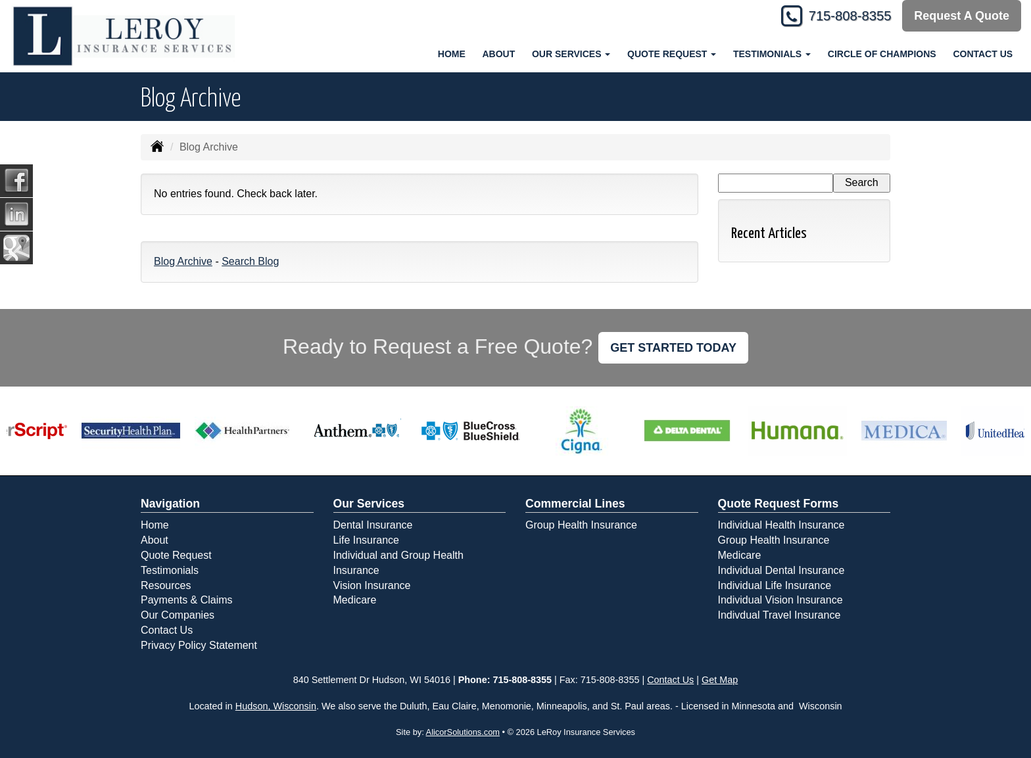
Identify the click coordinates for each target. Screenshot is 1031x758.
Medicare (355, 599)
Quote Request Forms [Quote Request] (778, 503)
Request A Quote (961, 15)
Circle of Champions (882, 54)
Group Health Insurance (581, 525)
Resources (166, 585)
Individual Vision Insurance (780, 599)
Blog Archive (183, 261)
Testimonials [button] (772, 54)
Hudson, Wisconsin (275, 706)
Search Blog (250, 261)
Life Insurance (366, 540)
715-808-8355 (844, 16)
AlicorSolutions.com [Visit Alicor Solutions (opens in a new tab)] (463, 732)
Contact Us (983, 54)
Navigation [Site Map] (170, 503)
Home (452, 54)
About (499, 54)
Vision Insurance (372, 585)
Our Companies (177, 615)
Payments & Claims (187, 599)
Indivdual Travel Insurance (779, 615)
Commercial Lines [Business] (575, 503)
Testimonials (170, 570)
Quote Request (176, 555)
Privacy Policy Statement (199, 645)
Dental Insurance (373, 525)
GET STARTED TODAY (673, 347)
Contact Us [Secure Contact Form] (670, 680)
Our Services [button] (571, 54)
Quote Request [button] (671, 54)
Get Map (720, 680)
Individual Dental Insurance (781, 570)
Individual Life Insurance (775, 585)
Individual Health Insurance (781, 525)
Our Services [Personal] (369, 503)
